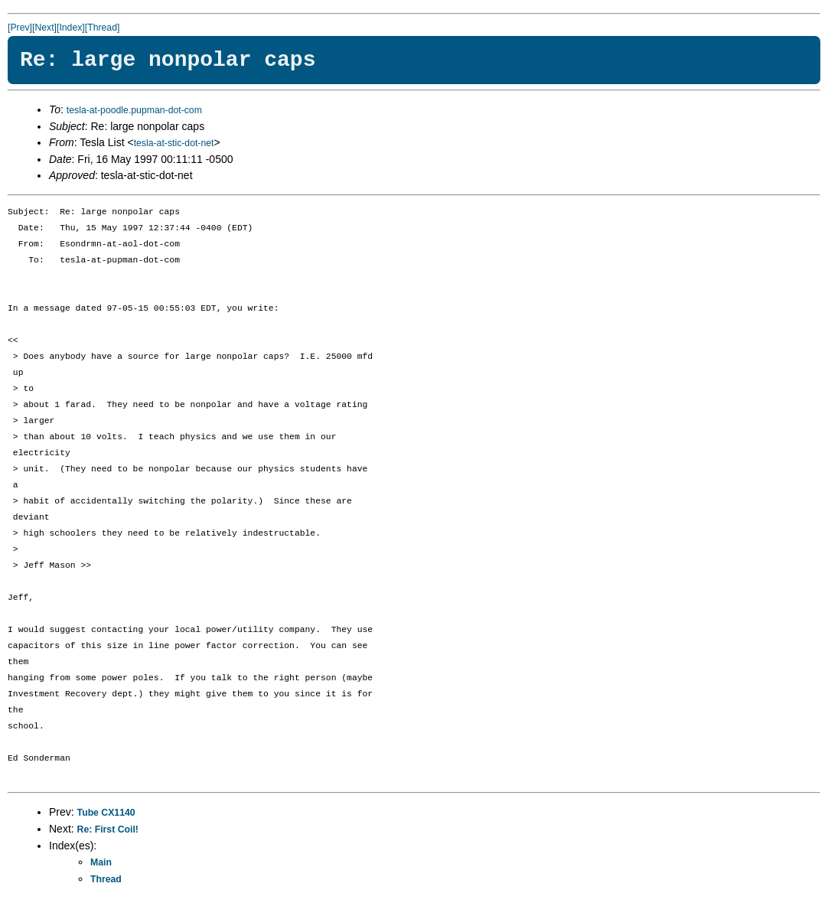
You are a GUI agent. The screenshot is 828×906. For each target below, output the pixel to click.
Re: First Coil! (108, 829)
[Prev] (20, 27)
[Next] (44, 27)
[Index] (71, 27)
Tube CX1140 (106, 812)
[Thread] (102, 27)
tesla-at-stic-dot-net (174, 143)
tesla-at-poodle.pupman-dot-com (134, 110)
